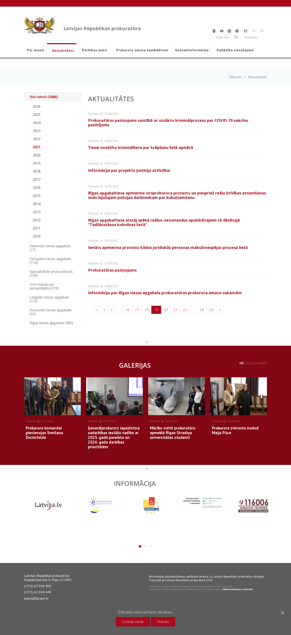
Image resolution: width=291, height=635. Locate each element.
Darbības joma (94, 50)
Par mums (35, 50)
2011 (37, 228)
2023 (37, 130)
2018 (37, 171)
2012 (37, 220)
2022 (37, 139)
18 (147, 309)
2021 (37, 147)
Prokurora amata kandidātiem (141, 50)
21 (175, 309)
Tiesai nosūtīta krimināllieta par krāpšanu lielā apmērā (140, 147)
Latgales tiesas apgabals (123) (49, 299)
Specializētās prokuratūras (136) (51, 273)
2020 (37, 155)
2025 (37, 114)
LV (253, 30)
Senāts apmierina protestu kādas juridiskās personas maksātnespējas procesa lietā (168, 247)
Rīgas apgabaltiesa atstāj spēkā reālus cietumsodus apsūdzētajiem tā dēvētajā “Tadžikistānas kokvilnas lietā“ (164, 222)
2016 (37, 187)
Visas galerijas (256, 363)
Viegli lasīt (222, 37)
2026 (37, 106)
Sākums (235, 77)
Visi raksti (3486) (44, 96)
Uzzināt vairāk (133, 621)
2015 (37, 195)
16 (127, 309)
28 (202, 309)
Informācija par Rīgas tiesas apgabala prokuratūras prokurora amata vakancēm (165, 292)
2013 (37, 212)
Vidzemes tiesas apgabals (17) (50, 248)
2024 (37, 122)
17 (137, 309)
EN (262, 30)
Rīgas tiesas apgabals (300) (51, 322)
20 (166, 309)
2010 (37, 236)
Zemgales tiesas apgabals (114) (50, 260)
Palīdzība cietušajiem (235, 50)
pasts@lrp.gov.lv (36, 598)
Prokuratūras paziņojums (112, 270)
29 (211, 309)
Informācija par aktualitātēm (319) (44, 286)
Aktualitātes (63, 50)
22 (185, 309)
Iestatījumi (250, 37)
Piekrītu (163, 621)
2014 (37, 203)
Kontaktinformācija (192, 50)
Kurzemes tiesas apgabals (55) (50, 312)
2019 (37, 163)
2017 (37, 179)
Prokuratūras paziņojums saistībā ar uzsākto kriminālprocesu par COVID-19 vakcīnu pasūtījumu (168, 122)
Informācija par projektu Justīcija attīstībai (129, 170)
